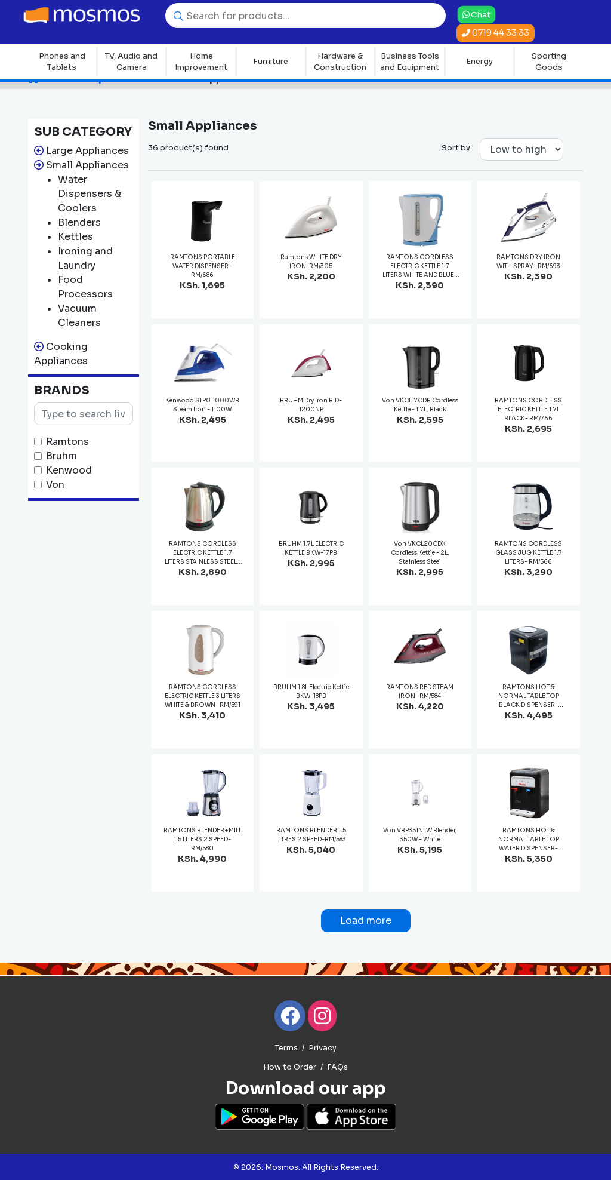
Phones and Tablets (62, 62)
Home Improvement (201, 62)
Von (55, 484)
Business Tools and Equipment (409, 62)
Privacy (322, 1048)
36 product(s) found (188, 148)
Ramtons (67, 441)
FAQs (337, 1067)
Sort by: (457, 148)
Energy (479, 61)
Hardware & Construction (340, 62)
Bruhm (61, 456)
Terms (286, 1048)
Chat (476, 14)
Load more (365, 920)
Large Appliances (87, 151)
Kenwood (69, 470)
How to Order (289, 1067)
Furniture (270, 61)
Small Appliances (87, 165)
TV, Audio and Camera (131, 62)
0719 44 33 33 (495, 32)
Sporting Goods (549, 62)
